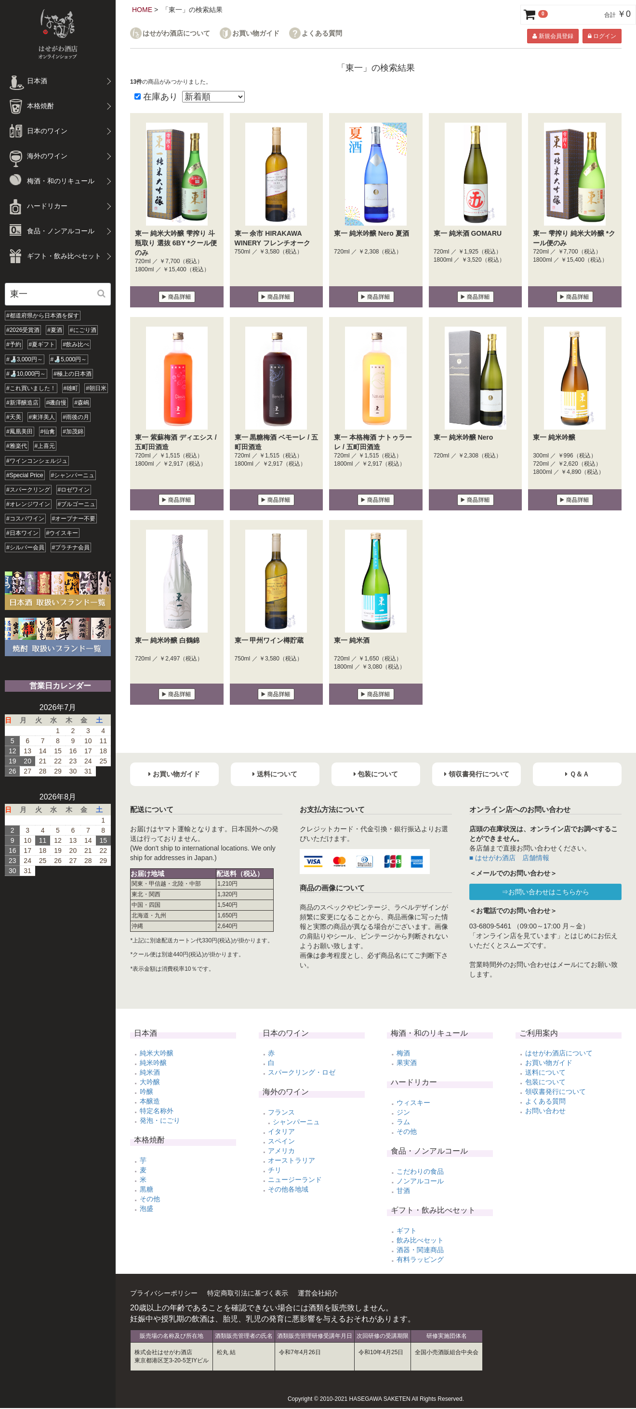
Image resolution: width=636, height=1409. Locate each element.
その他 (150, 1199)
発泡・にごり (160, 1120)
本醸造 (150, 1101)
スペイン (281, 1141)
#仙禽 (47, 431)
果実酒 (407, 1062)
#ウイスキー (62, 533)
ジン (403, 1112)
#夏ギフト (42, 344)
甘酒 (403, 1190)
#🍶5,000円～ (69, 359)
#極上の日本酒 (72, 373)
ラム (403, 1122)
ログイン (602, 36)
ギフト (407, 1230)
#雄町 (71, 388)
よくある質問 (322, 33)
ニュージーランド (295, 1179)
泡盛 (146, 1208)
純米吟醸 (153, 1062)
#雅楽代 (16, 446)
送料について (545, 1072)
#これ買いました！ (31, 388)
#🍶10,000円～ (26, 373)
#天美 (13, 417)
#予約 (13, 344)
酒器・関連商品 (420, 1250)
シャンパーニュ (296, 1122)
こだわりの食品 (420, 1171)
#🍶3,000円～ (24, 359)
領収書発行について (555, 1091)
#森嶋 (81, 402)
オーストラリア (291, 1160)
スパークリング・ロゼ (301, 1072)
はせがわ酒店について (176, 33)
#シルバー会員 (25, 547)
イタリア (281, 1131)
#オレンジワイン (28, 504)
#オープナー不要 (74, 518)
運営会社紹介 (318, 1293)
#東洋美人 (42, 417)
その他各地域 (288, 1189)
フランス (281, 1112)
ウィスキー (413, 1102)
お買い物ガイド (255, 33)
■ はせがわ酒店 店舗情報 (509, 858)
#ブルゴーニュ (77, 504)
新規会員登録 (552, 36)
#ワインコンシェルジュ (36, 460)
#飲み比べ (76, 344)
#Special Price (24, 475)
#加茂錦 (73, 431)
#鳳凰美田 (19, 431)
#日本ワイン (22, 533)
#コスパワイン (25, 518)
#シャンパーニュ (73, 475)
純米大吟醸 (156, 1053)
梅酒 (403, 1053)
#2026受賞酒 (23, 330)
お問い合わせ (545, 1111)
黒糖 (146, 1189)
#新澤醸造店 (22, 402)
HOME (142, 9)
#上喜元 (45, 446)
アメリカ (281, 1151)
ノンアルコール (420, 1181)
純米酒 (150, 1072)
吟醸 (146, 1091)
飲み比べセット (420, 1240)
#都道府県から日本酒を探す (42, 315)
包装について (545, 1082)
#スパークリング (28, 489)
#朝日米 (96, 388)
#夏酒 (54, 330)
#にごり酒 (83, 330)
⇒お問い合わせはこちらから (545, 892)
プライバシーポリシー (164, 1293)
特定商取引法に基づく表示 (247, 1293)
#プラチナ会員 (71, 547)
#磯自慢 (56, 402)
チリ (274, 1170)
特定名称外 (156, 1111)
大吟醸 (150, 1082)
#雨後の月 (76, 417)
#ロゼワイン (74, 489)
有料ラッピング (420, 1259)
